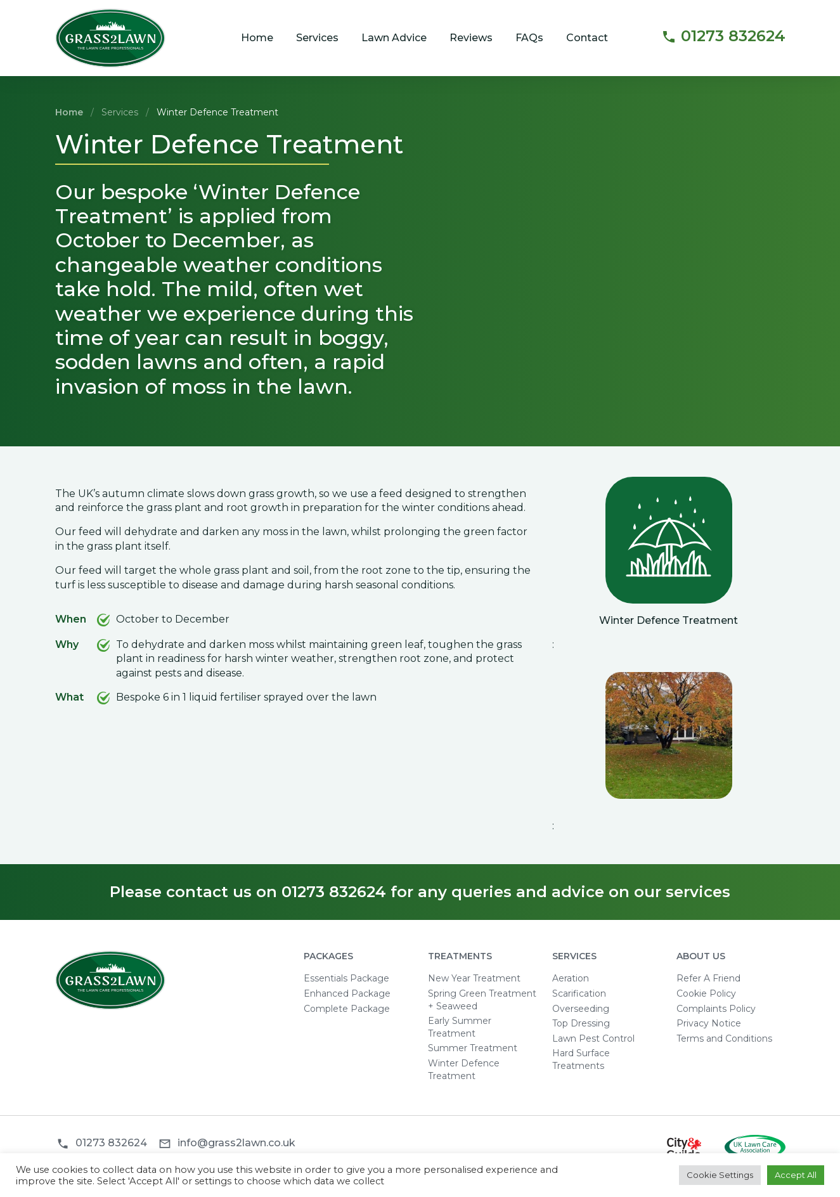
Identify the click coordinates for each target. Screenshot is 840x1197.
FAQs (529, 38)
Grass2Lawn (110, 38)
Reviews (471, 38)
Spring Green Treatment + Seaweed (482, 1000)
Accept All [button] (796, 1175)
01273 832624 (723, 37)
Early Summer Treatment (459, 1027)
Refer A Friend (708, 978)
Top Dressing (581, 1023)
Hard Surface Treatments (581, 1059)
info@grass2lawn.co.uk (236, 1143)
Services (317, 38)
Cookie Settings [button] (720, 1175)
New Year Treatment (474, 978)
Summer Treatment (472, 1048)
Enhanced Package (347, 993)
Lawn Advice (394, 38)
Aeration (570, 978)
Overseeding (580, 1008)
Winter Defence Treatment (464, 1070)
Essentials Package (346, 978)
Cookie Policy (706, 993)
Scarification (579, 993)
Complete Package (347, 1008)
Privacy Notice (708, 1023)
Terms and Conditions (724, 1038)
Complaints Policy (716, 1008)
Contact (587, 38)
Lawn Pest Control (593, 1038)
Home (257, 38)
